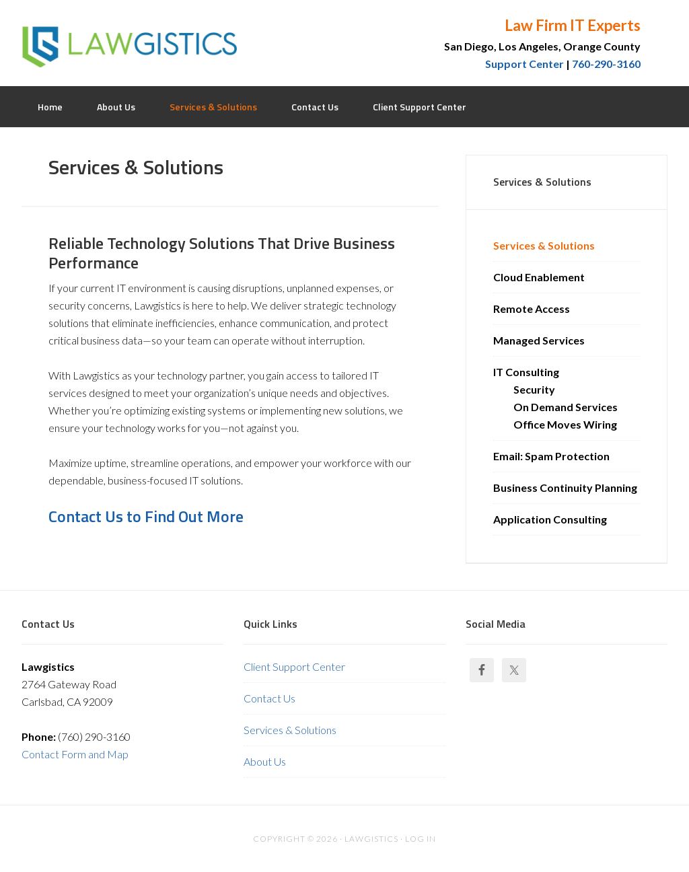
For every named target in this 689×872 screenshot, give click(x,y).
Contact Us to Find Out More (146, 516)
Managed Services (539, 340)
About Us (265, 761)
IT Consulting (526, 371)
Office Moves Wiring (565, 424)
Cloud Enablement (539, 276)
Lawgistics (129, 40)
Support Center (524, 63)
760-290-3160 (606, 63)
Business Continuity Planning (565, 487)
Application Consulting (550, 519)
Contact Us (269, 698)
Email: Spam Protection (551, 455)
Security (534, 389)
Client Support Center (294, 666)
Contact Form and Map (75, 754)
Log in (420, 839)
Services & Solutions (544, 245)
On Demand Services (565, 406)
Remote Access (531, 308)
